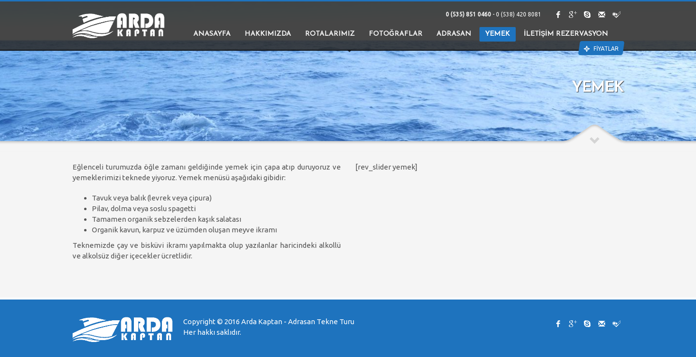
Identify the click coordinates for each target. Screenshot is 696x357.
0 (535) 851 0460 (469, 14)
